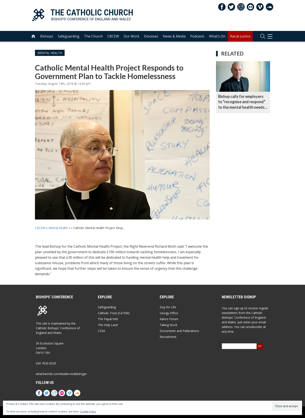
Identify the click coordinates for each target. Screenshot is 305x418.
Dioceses (151, 36)
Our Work (131, 36)
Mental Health (49, 53)
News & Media (174, 36)
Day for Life (168, 307)
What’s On (217, 36)
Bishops (46, 36)
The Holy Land (108, 325)
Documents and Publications (179, 331)
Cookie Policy (88, 411)
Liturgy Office (169, 313)
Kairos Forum (169, 319)
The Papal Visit (108, 319)
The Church (93, 36)
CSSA (101, 331)
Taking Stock (168, 325)
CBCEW (113, 36)
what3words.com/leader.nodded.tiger (61, 374)
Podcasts (197, 36)
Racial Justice (240, 36)
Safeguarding (68, 36)
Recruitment (168, 337)
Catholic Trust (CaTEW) (114, 313)
